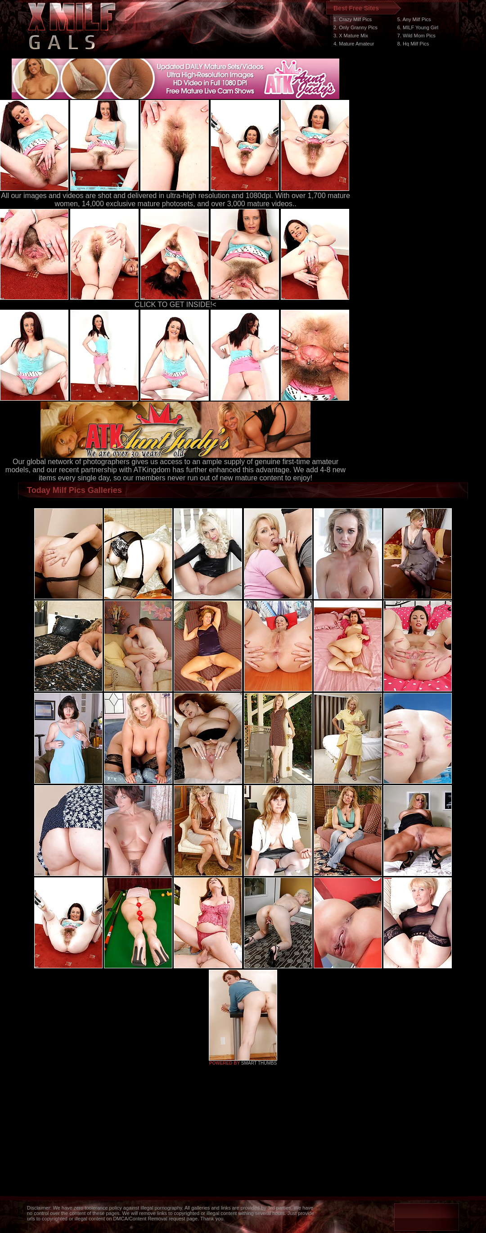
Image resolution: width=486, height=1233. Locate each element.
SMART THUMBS (259, 1063)
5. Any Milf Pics (414, 19)
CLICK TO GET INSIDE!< (175, 304)
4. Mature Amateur (353, 43)
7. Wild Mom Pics (416, 35)
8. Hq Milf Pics (413, 43)
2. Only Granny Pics (355, 27)
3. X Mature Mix (350, 35)
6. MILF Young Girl (417, 27)
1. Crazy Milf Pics (352, 19)
